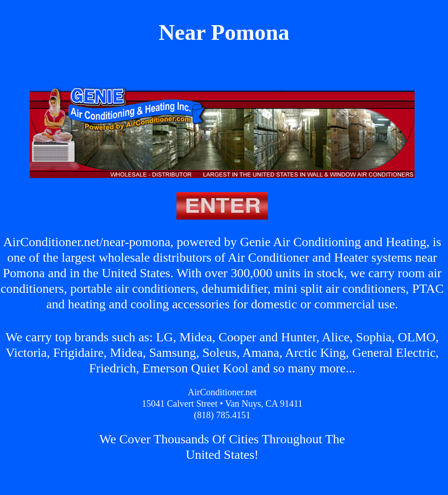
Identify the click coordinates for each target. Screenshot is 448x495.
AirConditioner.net (222, 392)
